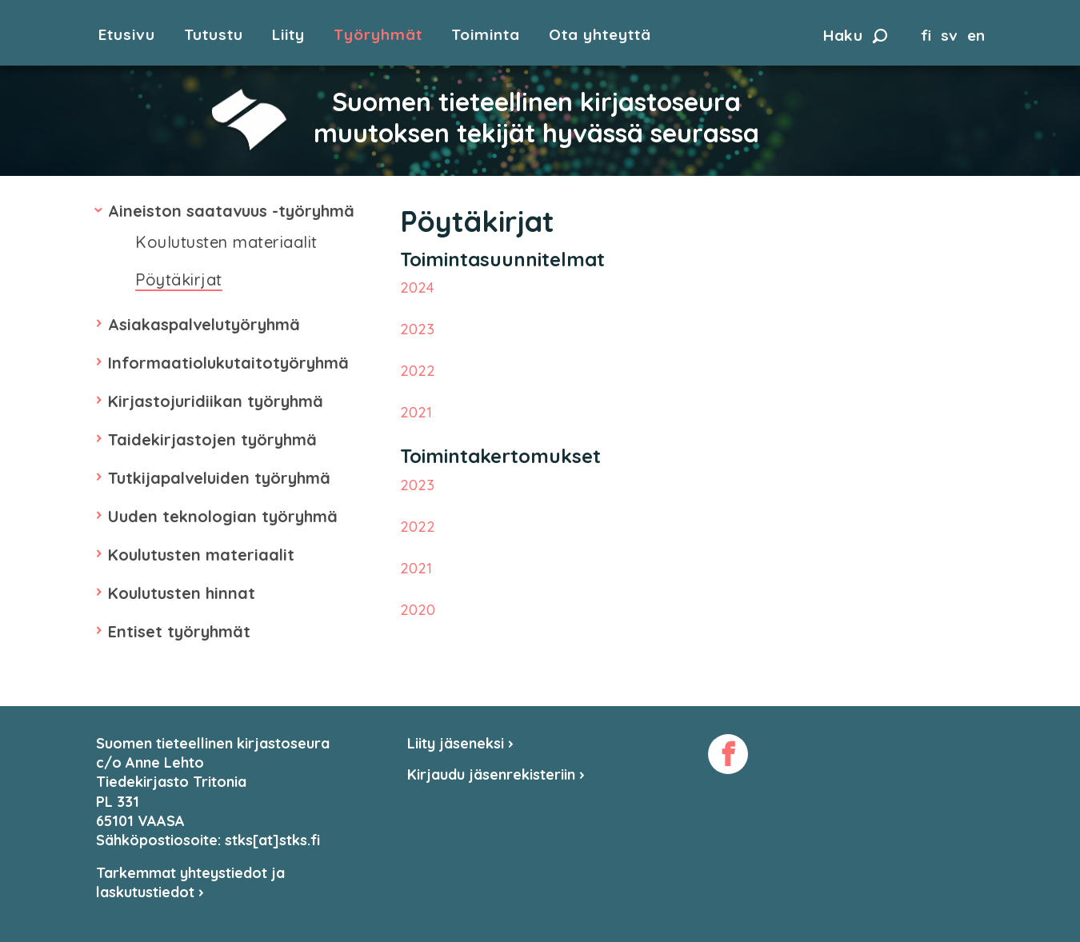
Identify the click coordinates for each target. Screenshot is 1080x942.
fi (926, 35)
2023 (417, 329)
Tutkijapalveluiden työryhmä (219, 478)
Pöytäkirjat (178, 279)
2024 (417, 287)
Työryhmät (378, 34)
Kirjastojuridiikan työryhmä (215, 401)
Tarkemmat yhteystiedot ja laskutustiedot (190, 882)
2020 (417, 610)
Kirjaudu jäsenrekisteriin (496, 774)
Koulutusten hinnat (181, 593)
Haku (855, 35)
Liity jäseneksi (460, 743)
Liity (288, 34)
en (976, 35)
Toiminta (485, 34)
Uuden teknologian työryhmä (223, 516)
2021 (416, 412)
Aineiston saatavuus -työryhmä (231, 211)
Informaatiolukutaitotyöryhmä (228, 363)
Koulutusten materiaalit (226, 242)
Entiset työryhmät (179, 631)
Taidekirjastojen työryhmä (212, 439)
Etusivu (126, 34)
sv (949, 35)
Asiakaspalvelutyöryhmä (204, 324)
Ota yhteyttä (600, 34)
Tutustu (213, 34)
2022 (417, 370)
